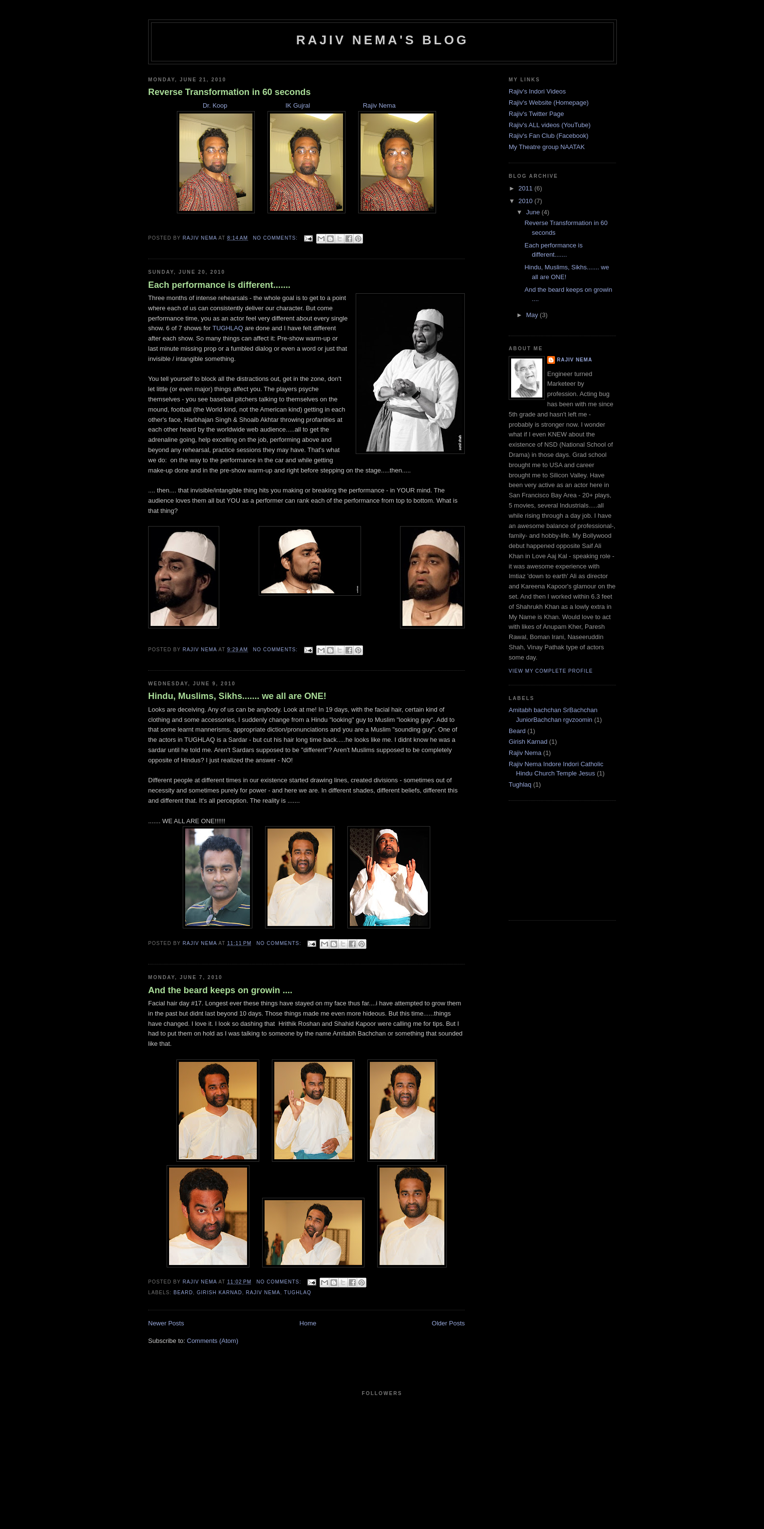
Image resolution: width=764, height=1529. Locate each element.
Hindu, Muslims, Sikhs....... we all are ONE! (237, 696)
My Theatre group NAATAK (547, 147)
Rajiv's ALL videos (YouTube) (550, 125)
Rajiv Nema (379, 105)
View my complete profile (551, 671)
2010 (526, 201)
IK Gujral (297, 105)
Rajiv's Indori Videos (537, 91)
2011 (526, 188)
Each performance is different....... (219, 285)
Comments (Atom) (212, 1340)
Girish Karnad (219, 1292)
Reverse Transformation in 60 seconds (229, 92)
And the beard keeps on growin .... (220, 990)
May (533, 315)
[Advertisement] (557, 859)
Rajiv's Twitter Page (536, 113)
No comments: (276, 238)
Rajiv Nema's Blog (382, 40)
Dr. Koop (215, 105)
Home (308, 1323)
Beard (183, 1292)
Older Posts (448, 1323)
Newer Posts (166, 1323)
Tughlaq (297, 1292)
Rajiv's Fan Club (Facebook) (549, 135)
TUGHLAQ (228, 328)
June (534, 212)
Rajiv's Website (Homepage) (549, 102)
